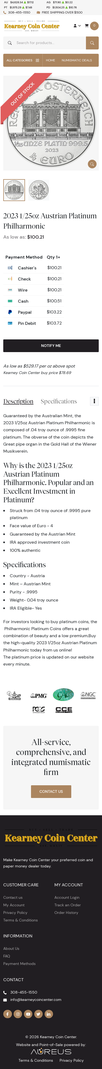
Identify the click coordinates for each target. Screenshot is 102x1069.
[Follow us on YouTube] (28, 1014)
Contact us (13, 897)
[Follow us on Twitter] (38, 1014)
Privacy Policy (15, 912)
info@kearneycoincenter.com (35, 999)
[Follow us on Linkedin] (49, 1014)
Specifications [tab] (59, 401)
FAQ (6, 956)
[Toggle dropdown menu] (94, 401)
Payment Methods (19, 963)
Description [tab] (18, 401)
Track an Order (67, 905)
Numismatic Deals (77, 60)
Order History (66, 912)
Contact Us (51, 791)
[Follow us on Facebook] (7, 1014)
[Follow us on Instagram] (18, 1014)
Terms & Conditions (20, 920)
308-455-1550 (19, 12)
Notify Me (51, 345)
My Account (13, 905)
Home (50, 60)
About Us (11, 948)
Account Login (66, 897)
